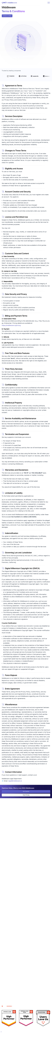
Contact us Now (7, 15)
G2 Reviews (4, 1007)
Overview (4, 1034)
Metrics (3, 1042)
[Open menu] (48, 2)
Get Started (26, 791)
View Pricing (26, 795)
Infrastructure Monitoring (7, 1036)
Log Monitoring (5, 1038)
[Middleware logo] (9, 3)
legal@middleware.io (15, 781)
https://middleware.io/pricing (11, 325)
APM (3, 1040)
